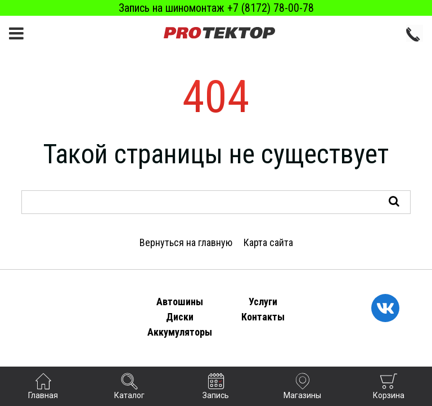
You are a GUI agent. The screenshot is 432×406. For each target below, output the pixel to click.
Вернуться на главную (186, 242)
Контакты (263, 317)
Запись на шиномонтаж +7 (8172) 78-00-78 (216, 8)
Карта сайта (268, 242)
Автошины (179, 301)
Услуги (263, 301)
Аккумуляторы (179, 332)
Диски (180, 317)
